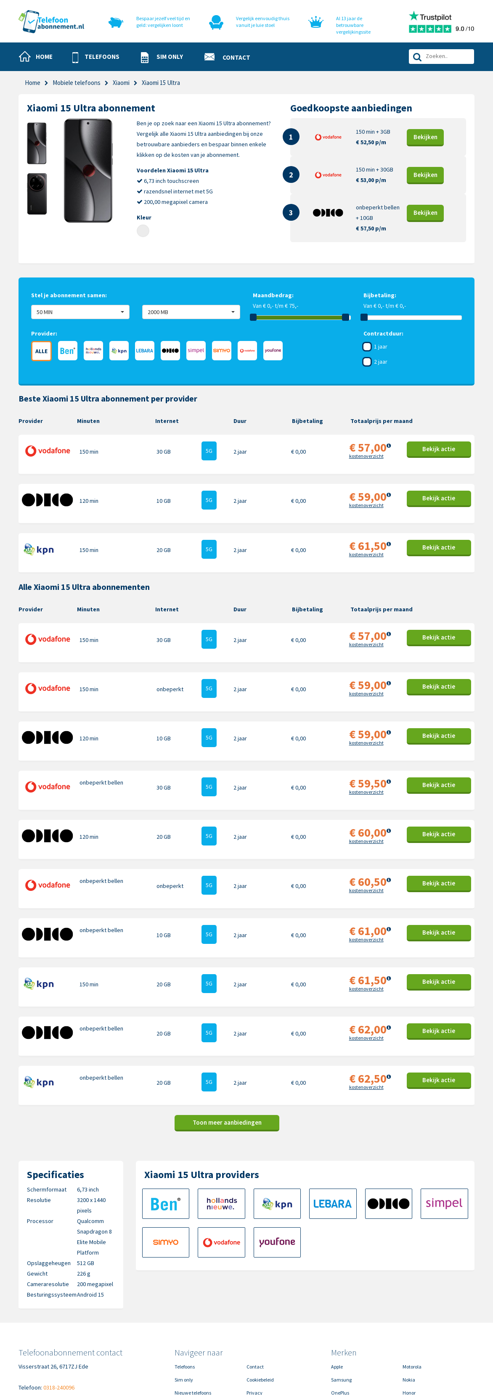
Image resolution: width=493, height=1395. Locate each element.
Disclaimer (258, 1324)
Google (338, 1324)
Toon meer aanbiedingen (227, 1041)
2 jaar (380, 361)
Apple (337, 1285)
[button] (99, 57)
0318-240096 (58, 1306)
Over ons (184, 1324)
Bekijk (425, 137)
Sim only (184, 1298)
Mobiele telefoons (77, 83)
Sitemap (255, 1337)
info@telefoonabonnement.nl (71, 1316)
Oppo (408, 1337)
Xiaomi (121, 83)
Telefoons (185, 1285)
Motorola (412, 1285)
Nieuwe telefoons (193, 1311)
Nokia (409, 1298)
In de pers (185, 1337)
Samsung (341, 1298)
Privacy (254, 1311)
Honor (409, 1311)
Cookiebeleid (260, 1298)
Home (32, 83)
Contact (255, 1285)
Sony (408, 1324)
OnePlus (340, 1311)
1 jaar (380, 346)
